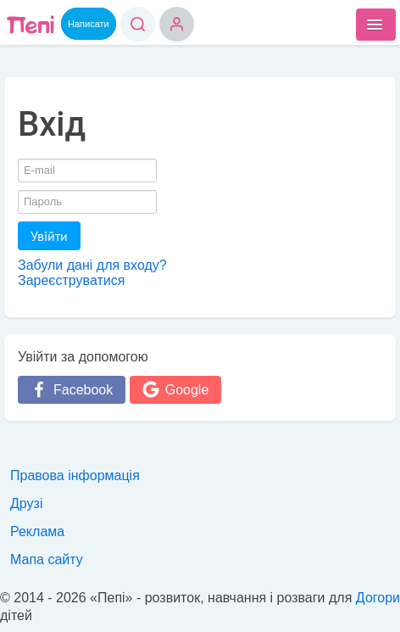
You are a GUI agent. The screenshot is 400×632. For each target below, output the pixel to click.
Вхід (176, 24)
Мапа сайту (46, 559)
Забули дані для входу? (92, 265)
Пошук (137, 24)
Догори (378, 597)
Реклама (37, 531)
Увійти (49, 235)
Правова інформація (75, 475)
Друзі (26, 503)
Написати (88, 24)
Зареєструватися (71, 280)
